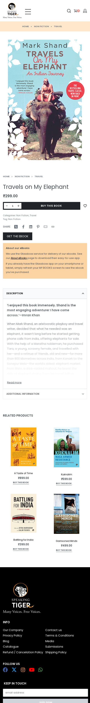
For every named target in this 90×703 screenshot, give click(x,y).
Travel (58, 26)
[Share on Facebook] (23, 226)
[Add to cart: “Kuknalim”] (64, 483)
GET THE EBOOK (17, 236)
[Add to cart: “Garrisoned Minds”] (64, 550)
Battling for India (23, 539)
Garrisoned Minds (66, 541)
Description (14, 293)
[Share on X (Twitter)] (16, 226)
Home (25, 26)
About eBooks (19, 258)
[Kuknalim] (67, 447)
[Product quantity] (12, 206)
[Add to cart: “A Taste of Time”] (21, 482)
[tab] (45, 293)
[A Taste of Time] (23, 446)
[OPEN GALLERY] (45, 100)
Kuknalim (66, 474)
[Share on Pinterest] (38, 226)
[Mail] (45, 226)
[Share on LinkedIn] (30, 226)
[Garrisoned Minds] (67, 514)
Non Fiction (41, 26)
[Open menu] (28, 10)
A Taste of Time (23, 473)
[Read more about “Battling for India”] (21, 549)
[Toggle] (14, 382)
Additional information (22, 393)
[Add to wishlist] (85, 206)
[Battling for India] (23, 513)
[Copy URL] (53, 226)
